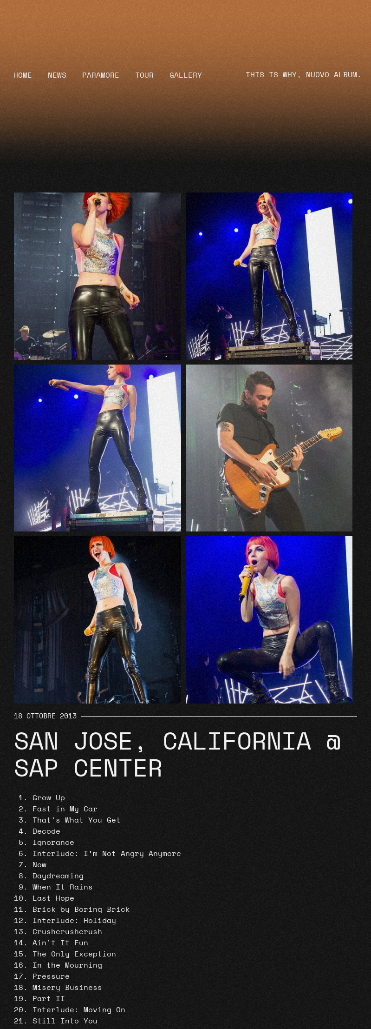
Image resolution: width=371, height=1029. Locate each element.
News (57, 75)
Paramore (100, 75)
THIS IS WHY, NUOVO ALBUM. (304, 75)
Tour (144, 75)
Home (22, 75)
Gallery (185, 75)
